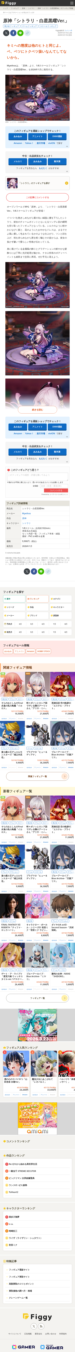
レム (11, 1224)
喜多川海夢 (14, 1217)
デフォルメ (64, 921)
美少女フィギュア (11, 26)
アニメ (12, 699)
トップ (5, 8)
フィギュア (15, 8)
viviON (51, 143)
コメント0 (68, 30)
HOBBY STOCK (43, 651)
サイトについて (14, 1334)
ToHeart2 (13, 1192)
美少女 (4, 699)
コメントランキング (16, 1141)
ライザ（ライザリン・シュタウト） (25, 1238)
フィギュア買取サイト (19, 1276)
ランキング (33, 599)
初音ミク (13, 1245)
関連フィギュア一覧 (37, 776)
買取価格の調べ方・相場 (20, 1290)
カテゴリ (55, 599)
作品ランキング (14, 1155)
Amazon (18, 143)
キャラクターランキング (19, 1208)
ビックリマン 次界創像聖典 (21, 1178)
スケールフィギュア (48, 26)
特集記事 (10, 1261)
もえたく (43, 168)
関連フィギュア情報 (17, 667)
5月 (31, 624)
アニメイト (37, 136)
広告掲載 (28, 1334)
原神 (23, 8)
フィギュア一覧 (37, 998)
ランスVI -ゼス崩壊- (18, 1185)
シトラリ (31, 8)
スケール (21, 699)
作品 (30, 607)
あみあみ (18, 136)
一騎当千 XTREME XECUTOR (22, 1171)
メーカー (9, 615)
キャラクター (57, 607)
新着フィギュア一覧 (17, 791)
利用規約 (63, 1334)
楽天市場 (41, 143)
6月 (43, 624)
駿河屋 (57, 161)
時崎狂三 (13, 1231)
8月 (66, 624)
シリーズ (9, 607)
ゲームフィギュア (29, 26)
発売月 (8, 632)
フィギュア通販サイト (19, 1269)
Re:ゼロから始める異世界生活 (23, 1164)
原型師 (55, 615)
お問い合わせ (50, 1334)
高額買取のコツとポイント (21, 1283)
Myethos (26, 513)
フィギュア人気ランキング (20, 1048)
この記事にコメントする (37, 197)
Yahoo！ (29, 143)
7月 (54, 624)
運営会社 (38, 1334)
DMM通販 (57, 136)
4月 (20, 624)
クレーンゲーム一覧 (18, 1297)
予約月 (8, 624)
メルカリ (18, 161)
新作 (7, 599)
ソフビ (62, 970)
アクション (14, 748)
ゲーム (62, 699)
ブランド (32, 615)
